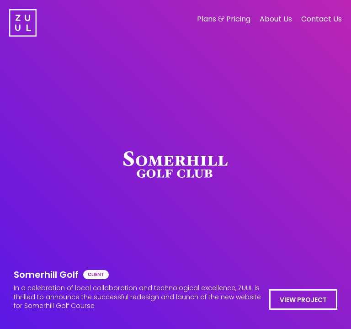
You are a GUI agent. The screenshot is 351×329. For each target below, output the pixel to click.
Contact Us (321, 19)
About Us (276, 19)
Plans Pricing (223, 19)
